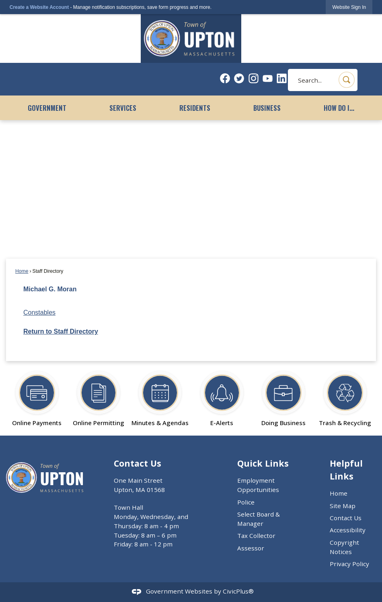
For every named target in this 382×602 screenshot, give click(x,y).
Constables (39, 312)
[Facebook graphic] (225, 78)
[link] (349, 7)
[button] (347, 80)
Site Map (342, 506)
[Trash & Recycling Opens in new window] (345, 395)
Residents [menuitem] (194, 108)
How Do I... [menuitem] (339, 108)
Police (246, 502)
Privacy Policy (349, 564)
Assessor (250, 548)
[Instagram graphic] (254, 78)
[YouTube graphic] (268, 78)
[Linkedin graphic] (282, 78)
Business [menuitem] (267, 108)
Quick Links (263, 463)
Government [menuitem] (47, 108)
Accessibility (348, 530)
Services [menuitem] (122, 108)
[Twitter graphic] (239, 78)
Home (21, 271)
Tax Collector (256, 535)
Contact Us (345, 518)
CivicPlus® (238, 591)
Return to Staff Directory (60, 331)
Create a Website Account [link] (39, 7)
